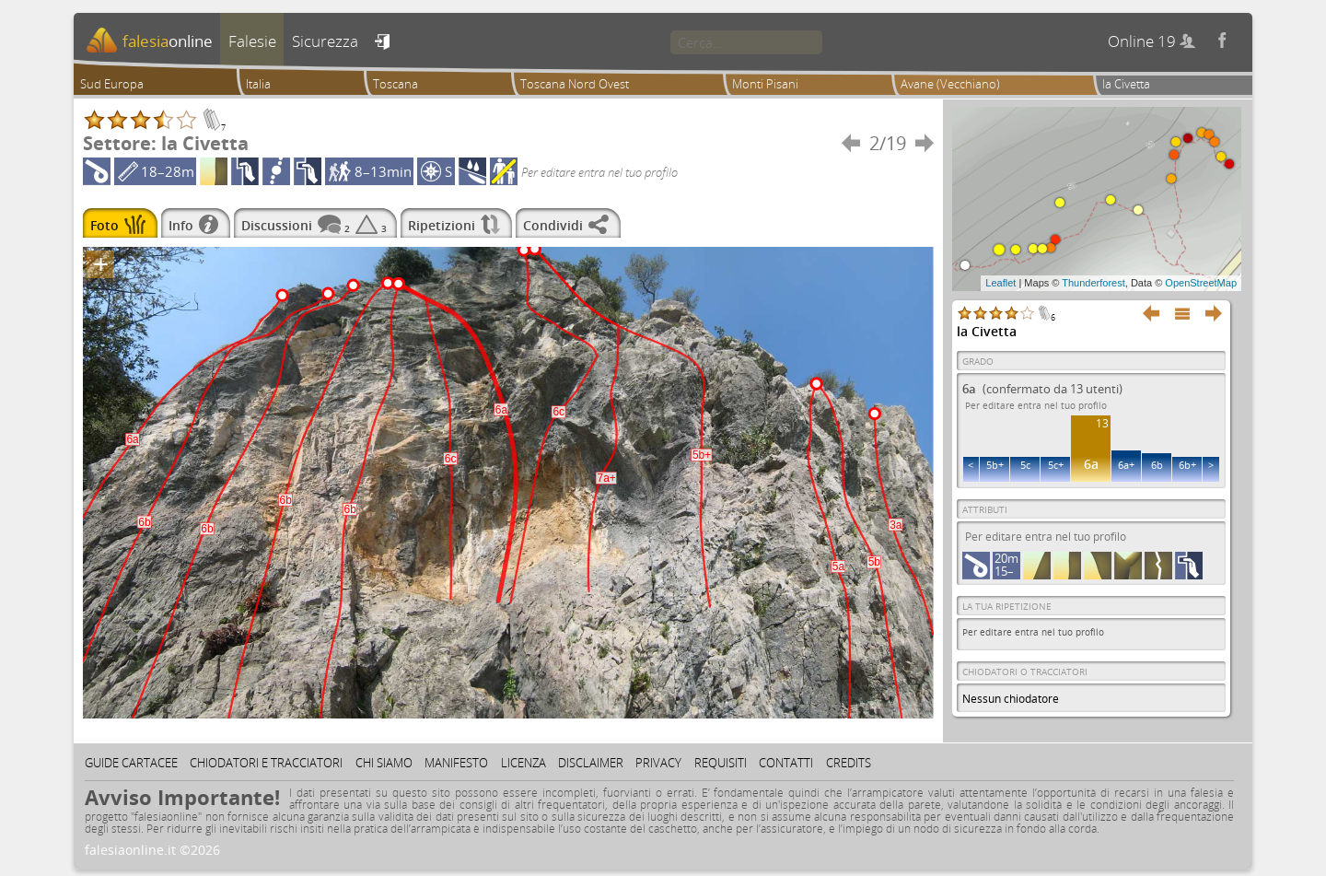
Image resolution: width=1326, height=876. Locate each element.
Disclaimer (590, 762)
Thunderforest (1093, 282)
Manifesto (456, 762)
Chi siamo (384, 762)
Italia (258, 84)
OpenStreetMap (1201, 282)
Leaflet (1000, 282)
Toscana (395, 84)
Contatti (786, 762)
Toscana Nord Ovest (574, 84)
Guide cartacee (131, 762)
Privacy (658, 762)
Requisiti (720, 762)
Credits (848, 762)
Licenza (523, 762)
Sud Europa (112, 84)
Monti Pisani (765, 84)
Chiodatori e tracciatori (266, 762)
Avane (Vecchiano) (950, 84)
